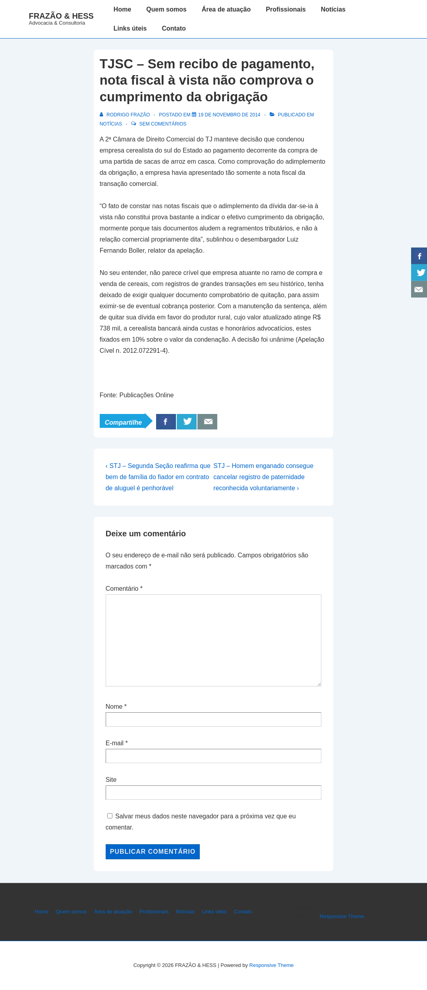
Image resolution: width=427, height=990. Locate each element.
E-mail (115, 743)
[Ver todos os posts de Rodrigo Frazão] (125, 115)
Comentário (124, 588)
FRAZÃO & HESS (61, 16)
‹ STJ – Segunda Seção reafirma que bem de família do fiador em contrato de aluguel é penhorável (158, 476)
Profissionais (285, 9)
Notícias (333, 9)
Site (111, 779)
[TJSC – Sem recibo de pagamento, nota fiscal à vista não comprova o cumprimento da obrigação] (229, 115)
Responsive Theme (342, 916)
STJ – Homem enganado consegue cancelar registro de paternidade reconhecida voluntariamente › (263, 476)
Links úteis (130, 28)
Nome (114, 706)
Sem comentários (163, 124)
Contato (173, 28)
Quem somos (166, 9)
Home (122, 9)
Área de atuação (226, 9)
